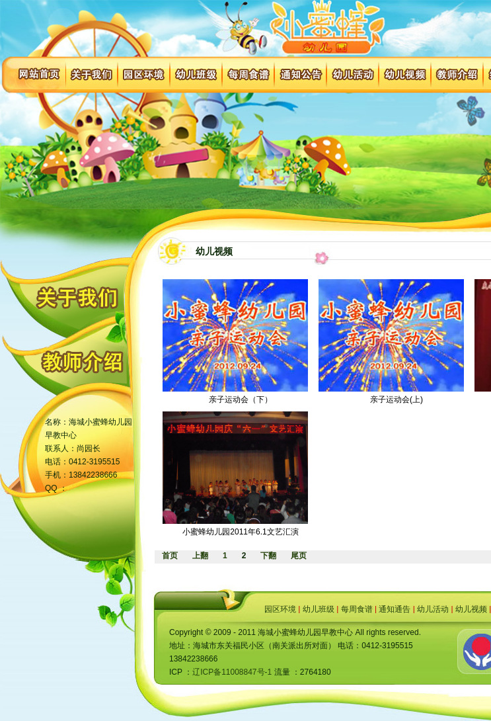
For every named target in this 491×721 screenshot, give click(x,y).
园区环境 (280, 609)
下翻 (268, 555)
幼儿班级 (318, 609)
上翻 (200, 555)
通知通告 (394, 609)
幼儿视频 (471, 609)
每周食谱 (357, 609)
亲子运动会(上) (396, 399)
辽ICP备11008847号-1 (232, 672)
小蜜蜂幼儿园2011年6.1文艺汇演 (240, 531)
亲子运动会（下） (240, 399)
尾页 (299, 555)
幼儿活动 (433, 609)
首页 (170, 555)
